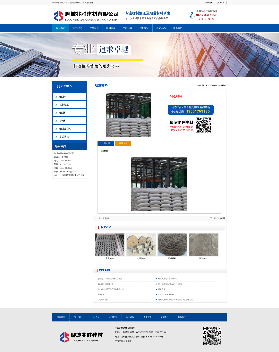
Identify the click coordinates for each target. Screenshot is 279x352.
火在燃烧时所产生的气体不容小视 (111, 289)
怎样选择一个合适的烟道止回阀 (110, 279)
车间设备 (127, 28)
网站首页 (60, 28)
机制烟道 (64, 104)
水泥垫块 (64, 136)
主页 (207, 85)
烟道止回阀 (65, 128)
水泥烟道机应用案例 (166, 294)
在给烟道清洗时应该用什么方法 (170, 284)
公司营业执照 (103, 300)
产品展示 (94, 28)
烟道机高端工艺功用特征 (167, 279)
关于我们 (77, 28)
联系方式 (123, 143)
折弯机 (62, 120)
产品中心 (66, 86)
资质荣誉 (144, 28)
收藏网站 (209, 2)
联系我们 (177, 28)
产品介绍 (106, 143)
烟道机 (62, 112)
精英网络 (128, 341)
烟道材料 (64, 96)
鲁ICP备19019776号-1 (155, 337)
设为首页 (221, 2)
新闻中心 (161, 28)
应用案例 (111, 28)
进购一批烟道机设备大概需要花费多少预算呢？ (176, 300)
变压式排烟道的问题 (105, 284)
